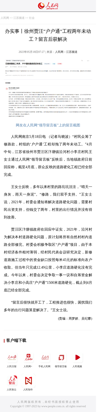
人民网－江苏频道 (66, 51)
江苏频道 (19, 17)
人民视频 (78, 359)
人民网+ (28, 359)
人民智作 (28, 382)
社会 (32, 17)
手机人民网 (45, 359)
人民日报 (12, 359)
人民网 (5, 17)
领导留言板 (61, 359)
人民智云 (12, 382)
